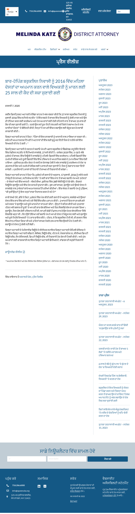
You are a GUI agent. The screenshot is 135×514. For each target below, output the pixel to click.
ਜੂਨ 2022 (103, 157)
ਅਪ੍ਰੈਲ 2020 (105, 272)
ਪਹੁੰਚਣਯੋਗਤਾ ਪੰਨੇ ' (110, 496)
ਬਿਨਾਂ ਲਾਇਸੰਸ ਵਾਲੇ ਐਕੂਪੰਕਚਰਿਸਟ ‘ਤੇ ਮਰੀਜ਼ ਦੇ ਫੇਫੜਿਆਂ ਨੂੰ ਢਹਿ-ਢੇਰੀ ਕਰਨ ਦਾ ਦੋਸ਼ (114, 413)
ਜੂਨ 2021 (103, 210)
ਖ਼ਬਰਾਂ (103, 50)
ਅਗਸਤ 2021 (105, 201)
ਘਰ (29, 50)
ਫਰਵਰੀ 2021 (105, 228)
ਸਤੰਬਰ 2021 (104, 197)
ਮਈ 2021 (103, 214)
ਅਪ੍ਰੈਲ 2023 (105, 112)
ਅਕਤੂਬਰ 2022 (105, 139)
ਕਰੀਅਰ (66, 50)
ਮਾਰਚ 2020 (104, 276)
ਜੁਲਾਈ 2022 (104, 152)
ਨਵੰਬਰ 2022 (104, 135)
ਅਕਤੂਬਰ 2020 (105, 245)
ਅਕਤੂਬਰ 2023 (105, 86)
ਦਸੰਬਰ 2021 (104, 183)
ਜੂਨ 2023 (103, 104)
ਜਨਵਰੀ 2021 (105, 232)
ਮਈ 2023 (103, 108)
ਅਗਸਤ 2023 (105, 95)
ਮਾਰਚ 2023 (104, 117)
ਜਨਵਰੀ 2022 (105, 179)
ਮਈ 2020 (103, 267)
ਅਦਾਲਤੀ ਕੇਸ (25, 278)
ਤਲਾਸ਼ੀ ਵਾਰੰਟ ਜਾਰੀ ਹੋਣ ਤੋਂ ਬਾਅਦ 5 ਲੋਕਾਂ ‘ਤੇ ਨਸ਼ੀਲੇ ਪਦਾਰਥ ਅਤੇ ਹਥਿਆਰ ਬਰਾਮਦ (113, 353)
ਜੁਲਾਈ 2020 (104, 259)
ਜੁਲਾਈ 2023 (104, 99)
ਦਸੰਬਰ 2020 (104, 236)
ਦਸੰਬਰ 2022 (104, 130)
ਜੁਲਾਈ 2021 (104, 205)
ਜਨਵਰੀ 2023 (105, 126)
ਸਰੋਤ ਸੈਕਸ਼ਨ (75, 492)
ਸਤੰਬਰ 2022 (104, 143)
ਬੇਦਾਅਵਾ (73, 502)
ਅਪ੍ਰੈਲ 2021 (105, 219)
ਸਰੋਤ (75, 50)
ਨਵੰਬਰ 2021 (104, 188)
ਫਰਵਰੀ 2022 (105, 174)
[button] (12, 11)
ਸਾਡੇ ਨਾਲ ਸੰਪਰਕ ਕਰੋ (89, 50)
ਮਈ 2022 (103, 161)
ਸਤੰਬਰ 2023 (104, 90)
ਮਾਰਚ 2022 (104, 170)
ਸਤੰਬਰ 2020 (104, 250)
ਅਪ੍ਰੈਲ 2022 (105, 166)
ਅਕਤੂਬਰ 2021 (105, 192)
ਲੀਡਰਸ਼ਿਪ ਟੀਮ (40, 50)
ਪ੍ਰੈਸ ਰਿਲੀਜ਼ (37, 278)
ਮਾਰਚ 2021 (104, 223)
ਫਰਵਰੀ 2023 (105, 121)
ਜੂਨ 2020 (103, 263)
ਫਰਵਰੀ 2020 (105, 281)
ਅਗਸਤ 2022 (105, 148)
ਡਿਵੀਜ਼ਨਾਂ (53, 50)
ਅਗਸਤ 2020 (105, 254)
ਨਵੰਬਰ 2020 (104, 241)
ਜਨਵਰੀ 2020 (105, 285)
